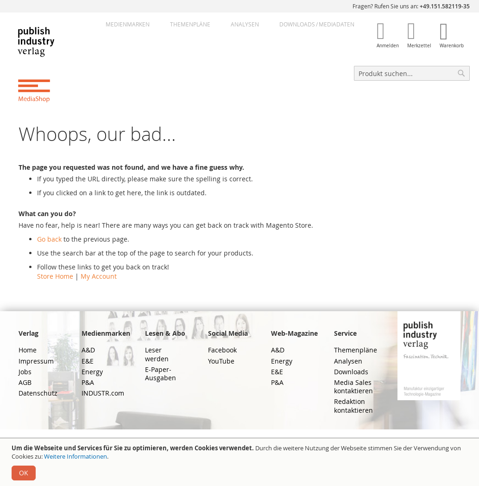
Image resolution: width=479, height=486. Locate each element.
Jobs (25, 371)
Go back (49, 239)
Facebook (222, 349)
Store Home (55, 276)
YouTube (221, 361)
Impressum (36, 361)
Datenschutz (38, 393)
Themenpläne (190, 24)
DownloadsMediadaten (316, 24)
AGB (25, 382)
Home (28, 349)
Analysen (245, 24)
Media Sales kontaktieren (353, 386)
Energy (92, 371)
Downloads (351, 371)
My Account (99, 276)
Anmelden (388, 46)
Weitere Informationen (75, 456)
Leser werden (157, 354)
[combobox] (412, 73)
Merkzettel (419, 46)
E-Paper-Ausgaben (160, 373)
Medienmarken (128, 24)
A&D (88, 349)
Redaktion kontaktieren (353, 405)
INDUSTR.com (103, 393)
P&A (88, 382)
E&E (88, 361)
